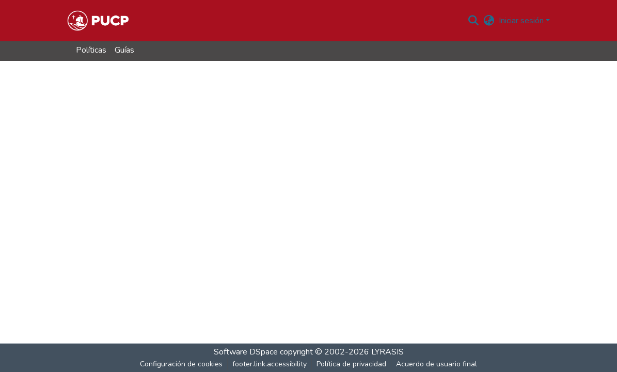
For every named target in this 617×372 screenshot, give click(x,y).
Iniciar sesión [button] (522, 20)
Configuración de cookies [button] (181, 364)
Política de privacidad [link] (351, 364)
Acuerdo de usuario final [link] (436, 364)
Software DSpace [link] (246, 352)
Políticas (91, 50)
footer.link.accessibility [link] (269, 364)
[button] (98, 20)
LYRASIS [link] (387, 352)
